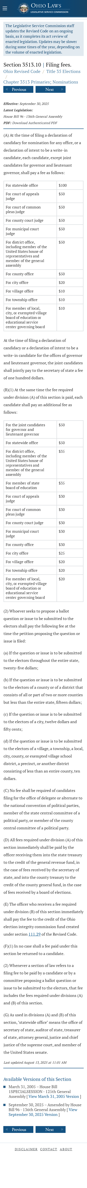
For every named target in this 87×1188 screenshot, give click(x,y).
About (66, 1149)
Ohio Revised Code (21, 71)
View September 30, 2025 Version (43, 1112)
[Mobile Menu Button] (5, 9)
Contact (48, 1149)
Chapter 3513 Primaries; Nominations (40, 82)
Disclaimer (26, 1149)
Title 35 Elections (63, 71)
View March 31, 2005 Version (53, 1096)
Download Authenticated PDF (34, 123)
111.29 (34, 934)
